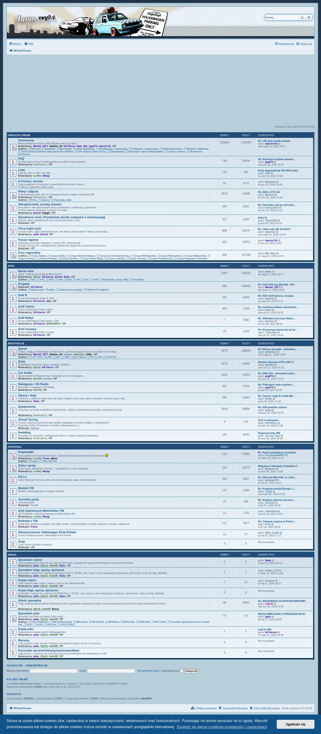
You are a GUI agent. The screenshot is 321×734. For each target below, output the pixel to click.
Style (21, 361)
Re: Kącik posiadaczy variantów (277, 452)
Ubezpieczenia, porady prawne (39, 204)
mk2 (41, 279)
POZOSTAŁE (66, 624)
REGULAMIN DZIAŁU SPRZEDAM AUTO (281, 614)
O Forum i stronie (30, 181)
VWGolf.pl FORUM (19, 135)
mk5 (68, 279)
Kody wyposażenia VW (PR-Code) (278, 170)
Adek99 (53, 565)
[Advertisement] (160, 91)
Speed (22, 348)
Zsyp (21, 541)
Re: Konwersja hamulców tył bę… (278, 329)
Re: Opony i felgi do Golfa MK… (276, 396)
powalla (47, 378)
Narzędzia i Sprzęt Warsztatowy (144, 151)
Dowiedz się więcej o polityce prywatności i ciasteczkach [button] (222, 727)
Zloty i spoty (27, 465)
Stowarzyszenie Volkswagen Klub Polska (47, 532)
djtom (54, 458)
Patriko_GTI (271, 570)
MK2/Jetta (80, 621)
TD (90, 357)
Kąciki (33, 461)
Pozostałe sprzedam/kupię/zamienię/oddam (48, 650)
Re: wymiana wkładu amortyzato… (278, 307)
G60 (65, 357)
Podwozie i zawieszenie (143, 148)
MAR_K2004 (272, 532)
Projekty (24, 284)
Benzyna (34, 148)
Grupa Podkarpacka (160, 258)
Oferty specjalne (29, 600)
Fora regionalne (29, 252)
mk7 (86, 279)
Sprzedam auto (29, 613)
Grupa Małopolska (194, 255)
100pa (268, 491)
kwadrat (269, 298)
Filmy (32, 200)
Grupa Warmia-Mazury (81, 255)
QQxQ (36, 276)
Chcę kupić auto (29, 228)
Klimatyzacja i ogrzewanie (111, 148)
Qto (85, 146)
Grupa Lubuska (136, 258)
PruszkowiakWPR (275, 455)
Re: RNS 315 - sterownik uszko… (277, 373)
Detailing (24, 432)
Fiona (46, 458)
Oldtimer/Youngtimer (96, 289)
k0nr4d (37, 389)
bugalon (67, 354)
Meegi (46, 175)
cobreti (269, 603)
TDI (98, 357)
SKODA (50, 624)
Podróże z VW (28, 521)
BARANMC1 (53, 323)
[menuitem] (28, 44)
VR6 (48, 357)
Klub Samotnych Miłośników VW (41, 510)
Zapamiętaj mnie (172, 670)
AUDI (38, 624)
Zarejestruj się (36, 665)
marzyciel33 (271, 207)
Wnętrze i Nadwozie (196, 148)
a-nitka (37, 175)
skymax (35, 428)
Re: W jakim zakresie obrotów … (277, 500)
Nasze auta (26, 271)
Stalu (67, 276)
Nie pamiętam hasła (148, 670)
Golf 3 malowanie (268, 420)
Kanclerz (270, 580)
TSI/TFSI (109, 357)
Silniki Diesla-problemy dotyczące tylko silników (45, 151)
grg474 (93, 146)
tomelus (269, 321)
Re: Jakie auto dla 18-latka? (274, 229)
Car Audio (25, 372)
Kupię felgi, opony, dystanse (38, 590)
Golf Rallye (26, 318)
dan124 (37, 378)
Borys (55, 609)
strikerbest (270, 351)
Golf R (22, 295)
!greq (268, 410)
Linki (21, 170)
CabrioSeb (271, 332)
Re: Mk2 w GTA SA (269, 192)
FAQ (21, 158)
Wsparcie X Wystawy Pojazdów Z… (279, 466)
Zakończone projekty (69, 289)
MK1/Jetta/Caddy (61, 621)
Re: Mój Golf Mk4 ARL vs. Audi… (277, 477)
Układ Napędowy (84, 148)
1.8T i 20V (35, 357)
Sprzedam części (30, 559)
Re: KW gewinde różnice (272, 407)
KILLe (22, 476)
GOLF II (262, 217)
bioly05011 (271, 422)
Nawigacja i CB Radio (33, 384)
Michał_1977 (40, 146)
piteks (268, 271)
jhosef (36, 212)
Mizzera (269, 194)
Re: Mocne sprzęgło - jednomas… (278, 349)
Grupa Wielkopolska (143, 255)
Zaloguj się (14, 665)
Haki (79, 146)
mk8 (95, 279)
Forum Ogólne (28, 240)
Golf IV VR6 (265, 629)
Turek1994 (271, 220)
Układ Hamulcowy (170, 148)
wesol (268, 309)
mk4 (59, 279)
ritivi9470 (146, 698)
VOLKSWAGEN (38, 621)
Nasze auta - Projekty (41, 289)
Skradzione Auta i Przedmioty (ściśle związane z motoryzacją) (61, 217)
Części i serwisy (175, 151)
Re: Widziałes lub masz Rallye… (277, 318)
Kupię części (27, 580)
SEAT (28, 624)
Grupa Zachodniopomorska (113, 255)
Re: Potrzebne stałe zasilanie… (276, 384)
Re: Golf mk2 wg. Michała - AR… (277, 284)
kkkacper (79, 354)
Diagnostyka (116, 151)
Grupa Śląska (37, 255)
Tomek (34, 505)
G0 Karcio (69, 146)
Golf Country (27, 329)
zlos (48, 301)
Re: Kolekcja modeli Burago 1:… (277, 488)
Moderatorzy (40, 164)
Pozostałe (137, 279)
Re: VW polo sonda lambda (274, 141)
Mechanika (64, 148)
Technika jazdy (28, 499)
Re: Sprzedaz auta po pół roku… (277, 205)
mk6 (77, 279)
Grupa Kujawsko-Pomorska (190, 258)
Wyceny (23, 640)
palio (36, 234)
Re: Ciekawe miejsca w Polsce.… (277, 521)
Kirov (268, 524)
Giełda (12, 555)
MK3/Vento (96, 621)
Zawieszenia (26, 406)
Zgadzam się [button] (295, 724)
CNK (267, 173)
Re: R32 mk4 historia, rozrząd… (276, 295)
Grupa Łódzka (56, 255)
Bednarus (270, 181)
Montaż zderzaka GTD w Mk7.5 (276, 362)
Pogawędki (26, 452)
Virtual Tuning (28, 419)
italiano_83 (55, 146)
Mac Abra (270, 253)
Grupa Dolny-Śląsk (91, 258)
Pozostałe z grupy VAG (114, 279)
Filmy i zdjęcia (28, 191)
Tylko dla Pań (48, 461)
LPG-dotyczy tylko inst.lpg (90, 151)
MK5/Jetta (128, 621)
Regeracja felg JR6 (269, 433)
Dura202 (269, 502)
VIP (114, 146)
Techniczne (26, 140)
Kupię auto (25, 629)
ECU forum (78, 357)
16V (56, 357)
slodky (268, 398)
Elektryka (48, 148)
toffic (89, 354)
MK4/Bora (112, 621)
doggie (46, 212)
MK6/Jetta (143, 621)
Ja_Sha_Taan (272, 435)
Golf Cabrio (26, 306)
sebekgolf (270, 480)
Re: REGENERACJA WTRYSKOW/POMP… (283, 601)
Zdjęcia (43, 200)
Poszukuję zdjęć (61, 200)
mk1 (32, 279)
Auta (11, 266)
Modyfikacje (16, 343)
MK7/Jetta (159, 621)
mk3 (50, 279)
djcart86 (269, 364)
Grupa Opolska (68, 258)
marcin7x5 (104, 146)
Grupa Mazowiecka (170, 255)
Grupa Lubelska (115, 258)
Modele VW (26, 488)
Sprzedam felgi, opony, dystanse (41, 570)
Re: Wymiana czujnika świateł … (277, 159)
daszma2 (270, 231)
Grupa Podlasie (47, 258)
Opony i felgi (27, 395)
